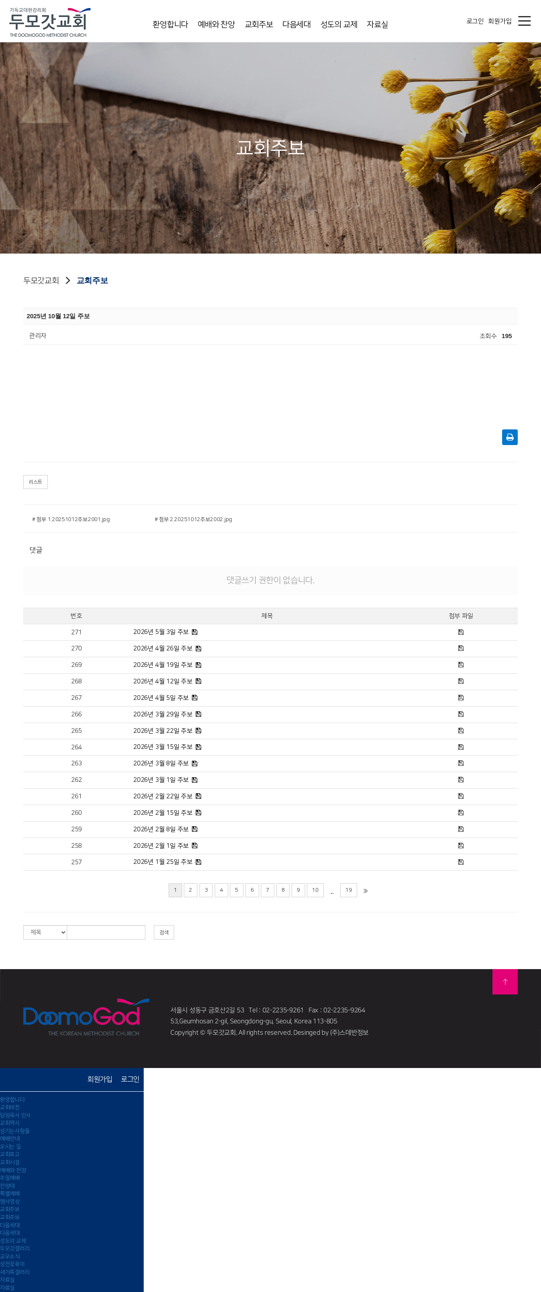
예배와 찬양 (216, 24)
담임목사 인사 (15, 1115)
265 (76, 731)
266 (76, 714)
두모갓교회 (41, 280)
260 (76, 813)
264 (76, 747)
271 (76, 632)
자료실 (377, 24)
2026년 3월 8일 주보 (161, 763)
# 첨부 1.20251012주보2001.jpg (71, 519)
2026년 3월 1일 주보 (161, 780)
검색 (164, 932)
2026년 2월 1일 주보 (161, 845)
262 (76, 780)
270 (76, 648)
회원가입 (499, 21)
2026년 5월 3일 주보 (161, 632)
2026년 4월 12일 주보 (163, 681)
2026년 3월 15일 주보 (163, 747)
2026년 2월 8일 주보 (161, 829)
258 (76, 845)
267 (76, 698)
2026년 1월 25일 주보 (163, 862)
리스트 (35, 482)
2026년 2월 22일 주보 (163, 796)
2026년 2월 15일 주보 (163, 813)
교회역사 (10, 1123)
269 (76, 665)
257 (76, 862)
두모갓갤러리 (15, 1248)
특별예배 (10, 1193)
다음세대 (296, 24)
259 (76, 829)
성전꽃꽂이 (12, 1264)
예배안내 (10, 1139)
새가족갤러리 (15, 1272)
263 (76, 763)
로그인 (475, 21)
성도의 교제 (339, 24)
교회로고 (10, 1154)
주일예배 (10, 1178)
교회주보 (259, 24)
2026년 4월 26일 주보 (163, 648)
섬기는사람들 (15, 1131)
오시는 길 (10, 1147)
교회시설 (10, 1162)
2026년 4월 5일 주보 (161, 698)
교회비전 (10, 1107)
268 (76, 681)
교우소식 (10, 1256)
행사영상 (10, 1202)
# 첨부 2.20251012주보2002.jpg (193, 519)
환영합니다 (170, 24)
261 (76, 796)
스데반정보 (354, 1032)
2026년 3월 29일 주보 (163, 714)
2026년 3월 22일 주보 (163, 731)
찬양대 (7, 1186)
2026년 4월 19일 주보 (163, 665)
